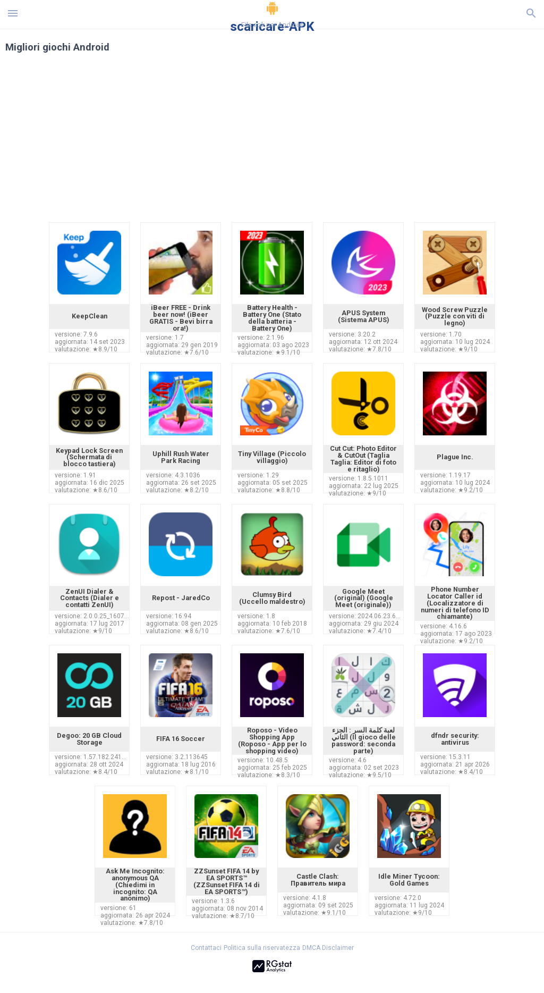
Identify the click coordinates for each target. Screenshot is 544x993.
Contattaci (206, 948)
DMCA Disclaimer (328, 948)
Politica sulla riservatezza (262, 948)
